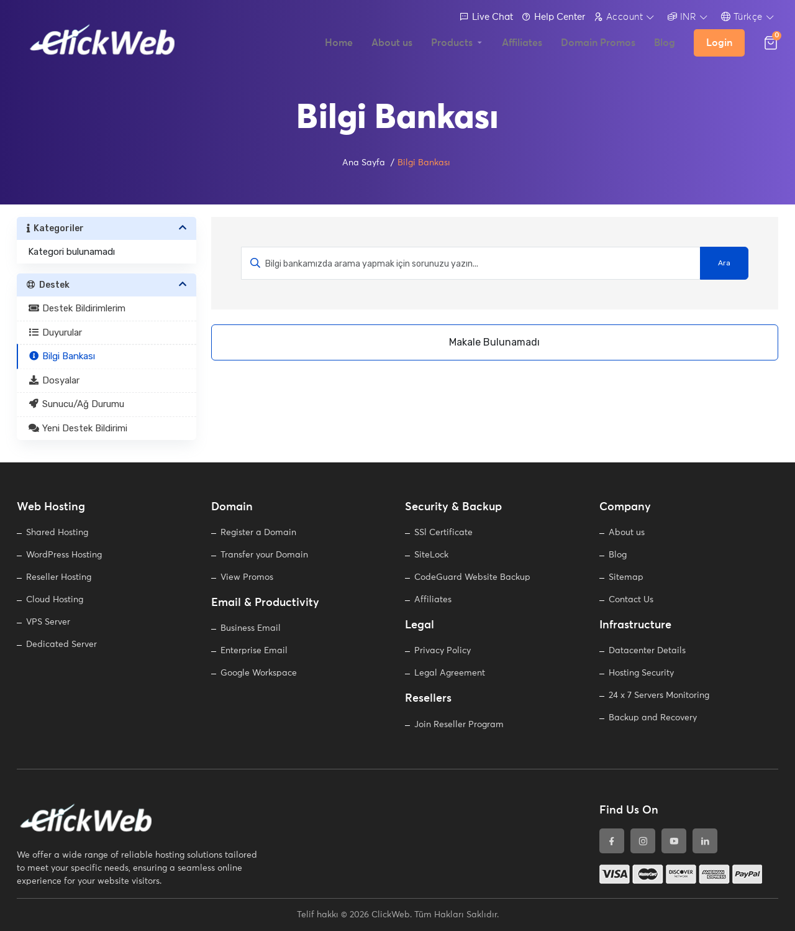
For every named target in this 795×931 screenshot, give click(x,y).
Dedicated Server (61, 644)
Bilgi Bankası (61, 356)
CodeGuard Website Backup (472, 577)
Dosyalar (54, 380)
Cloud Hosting (54, 599)
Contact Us (631, 599)
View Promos (246, 577)
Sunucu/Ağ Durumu (76, 404)
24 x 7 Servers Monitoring (659, 695)
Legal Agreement (449, 673)
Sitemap (626, 577)
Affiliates (433, 599)
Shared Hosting (57, 532)
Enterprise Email (254, 650)
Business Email (250, 628)
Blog (618, 555)
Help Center (553, 17)
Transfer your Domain (264, 555)
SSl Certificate (443, 532)
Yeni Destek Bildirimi (77, 428)
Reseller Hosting (58, 577)
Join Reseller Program (459, 724)
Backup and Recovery (653, 717)
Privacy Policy (442, 650)
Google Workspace (258, 673)
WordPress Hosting (64, 555)
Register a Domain (258, 532)
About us (627, 532)
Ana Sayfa (363, 162)
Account (618, 17)
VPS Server (48, 622)
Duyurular (55, 332)
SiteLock (431, 555)
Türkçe (742, 17)
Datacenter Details (647, 650)
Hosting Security (641, 673)
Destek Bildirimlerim (76, 308)
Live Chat (486, 17)
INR (682, 17)
